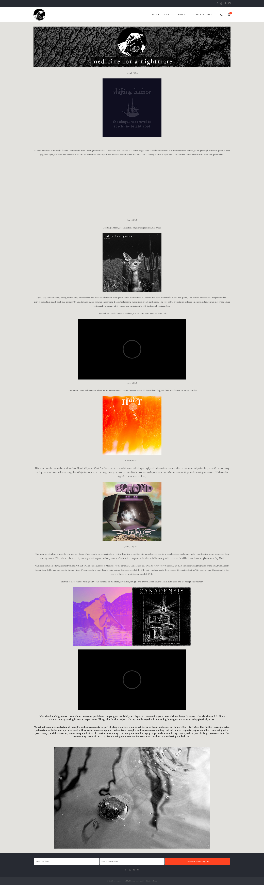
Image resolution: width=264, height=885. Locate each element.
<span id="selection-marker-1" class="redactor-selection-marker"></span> (132, 679)
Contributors (202, 14)
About (168, 14)
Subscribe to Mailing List (198, 861)
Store (155, 14)
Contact (182, 14)
